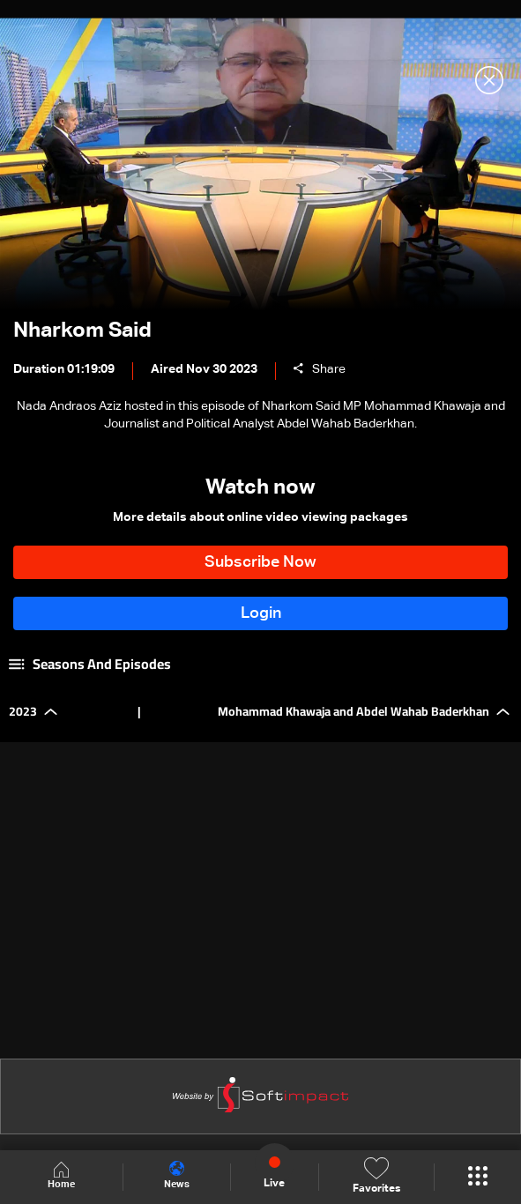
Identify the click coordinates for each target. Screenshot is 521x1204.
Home (62, 1176)
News (178, 1176)
